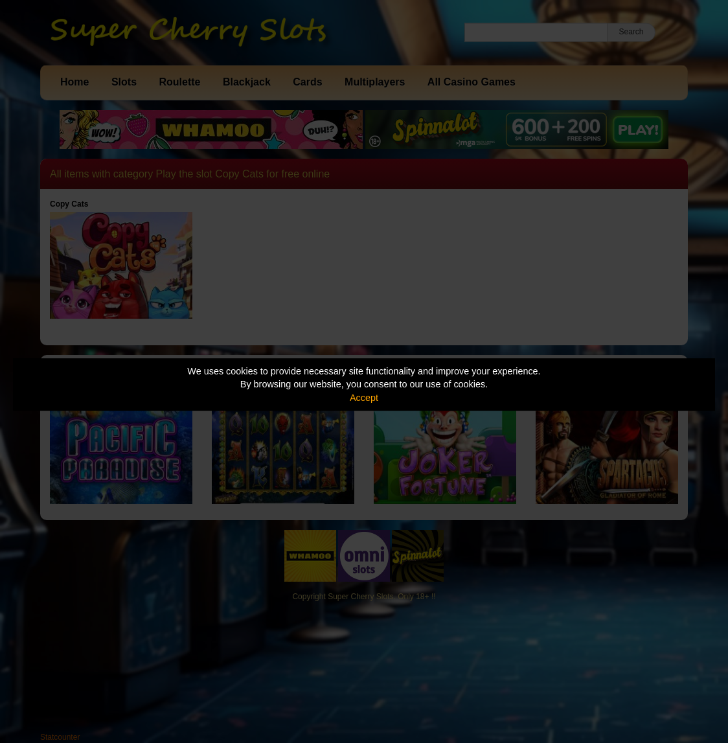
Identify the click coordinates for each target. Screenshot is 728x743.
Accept (364, 398)
